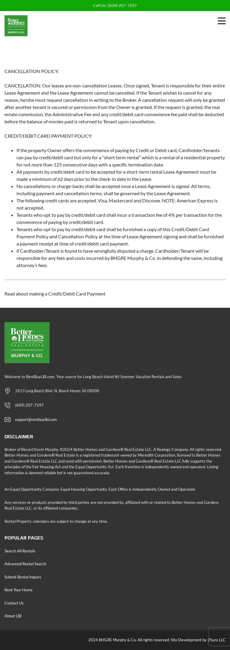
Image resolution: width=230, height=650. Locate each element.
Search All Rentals (19, 551)
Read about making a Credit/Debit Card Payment (54, 293)
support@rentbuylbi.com (36, 419)
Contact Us (14, 603)
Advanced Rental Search (25, 563)
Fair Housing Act (46, 466)
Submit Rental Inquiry (22, 577)
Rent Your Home (18, 589)
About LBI (13, 615)
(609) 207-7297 (115, 5)
